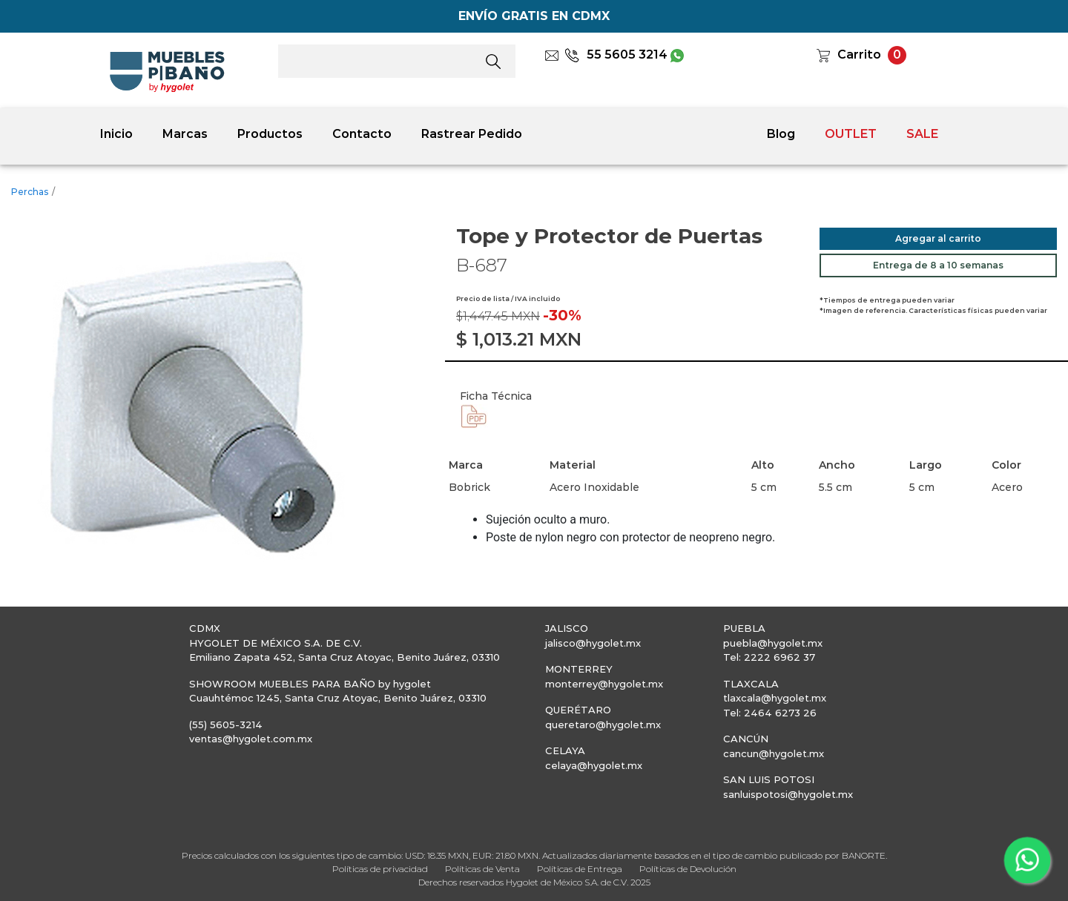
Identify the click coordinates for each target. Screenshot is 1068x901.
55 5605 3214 (615, 54)
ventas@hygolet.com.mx (250, 739)
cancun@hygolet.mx (773, 753)
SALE (922, 134)
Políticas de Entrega (579, 868)
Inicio (116, 134)
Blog (781, 134)
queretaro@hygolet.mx (603, 724)
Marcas (185, 134)
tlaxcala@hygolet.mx (774, 698)
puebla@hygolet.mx (773, 643)
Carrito (859, 54)
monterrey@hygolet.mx (604, 684)
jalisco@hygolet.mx (593, 643)
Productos (270, 134)
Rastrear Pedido (471, 134)
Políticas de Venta (482, 868)
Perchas (29, 191)
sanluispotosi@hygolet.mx (788, 794)
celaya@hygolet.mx (593, 765)
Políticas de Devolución (687, 868)
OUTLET (851, 134)
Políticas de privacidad (380, 868)
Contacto (362, 134)
